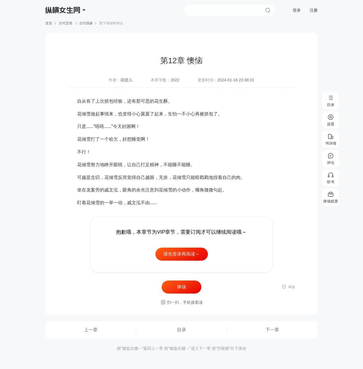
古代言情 (65, 23)
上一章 (91, 329)
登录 (297, 10)
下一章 (272, 329)
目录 (181, 329)
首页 (48, 23)
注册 (314, 10)
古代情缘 (86, 23)
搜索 (268, 10)
